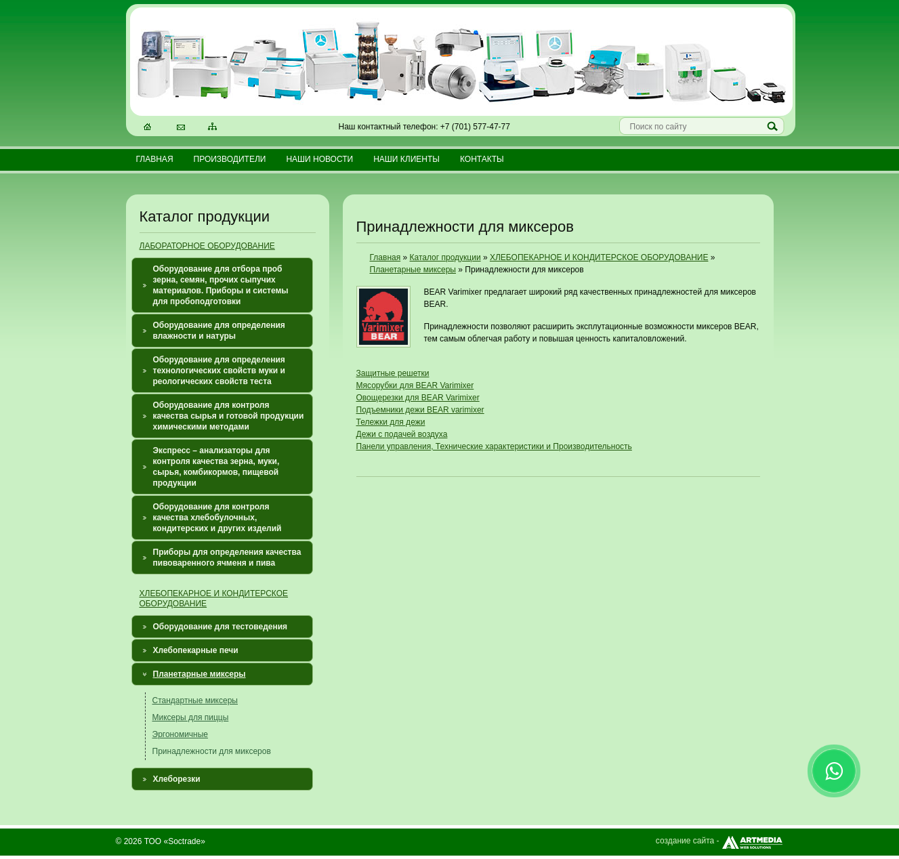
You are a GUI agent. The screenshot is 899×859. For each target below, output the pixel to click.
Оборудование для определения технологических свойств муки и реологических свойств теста (219, 370)
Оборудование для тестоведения (220, 626)
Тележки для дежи (390, 422)
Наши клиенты (406, 159)
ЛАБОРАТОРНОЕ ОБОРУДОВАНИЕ (207, 246)
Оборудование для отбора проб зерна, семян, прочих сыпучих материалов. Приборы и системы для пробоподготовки (221, 285)
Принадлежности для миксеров (211, 751)
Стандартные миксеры (195, 700)
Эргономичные (180, 734)
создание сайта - (720, 840)
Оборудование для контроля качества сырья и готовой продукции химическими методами (228, 416)
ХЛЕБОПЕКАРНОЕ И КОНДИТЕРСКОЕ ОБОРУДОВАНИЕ (599, 257)
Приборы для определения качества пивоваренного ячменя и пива (227, 557)
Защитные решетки (393, 373)
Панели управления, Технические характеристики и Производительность (494, 446)
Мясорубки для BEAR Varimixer (415, 385)
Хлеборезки (177, 779)
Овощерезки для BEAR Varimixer (418, 397)
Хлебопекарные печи (195, 650)
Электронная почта (181, 128)
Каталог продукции (445, 257)
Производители (230, 159)
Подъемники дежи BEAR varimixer (420, 410)
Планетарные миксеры (199, 674)
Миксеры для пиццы (190, 717)
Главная (154, 159)
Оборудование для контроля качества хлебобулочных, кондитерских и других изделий (217, 517)
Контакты (482, 159)
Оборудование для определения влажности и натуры (219, 330)
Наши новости (319, 159)
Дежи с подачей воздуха (402, 434)
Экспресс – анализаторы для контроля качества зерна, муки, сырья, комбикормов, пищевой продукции (216, 467)
